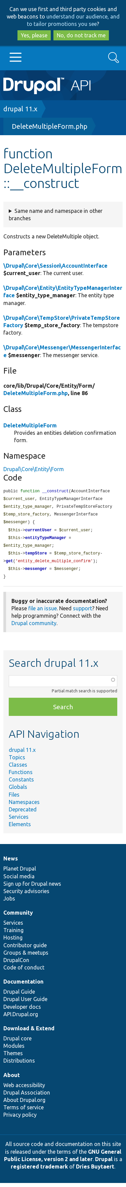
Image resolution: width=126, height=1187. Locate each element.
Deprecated (23, 813)
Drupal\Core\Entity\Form (33, 469)
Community (18, 917)
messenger (36, 572)
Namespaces (24, 806)
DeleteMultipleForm (30, 425)
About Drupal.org (24, 1104)
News (10, 862)
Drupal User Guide (25, 1003)
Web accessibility (24, 1089)
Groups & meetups (25, 957)
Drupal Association (26, 1097)
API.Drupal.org (20, 1018)
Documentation (23, 986)
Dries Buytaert (95, 1170)
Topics (17, 761)
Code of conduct (23, 971)
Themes (13, 1057)
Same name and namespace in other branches (55, 214)
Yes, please (34, 35)
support (82, 612)
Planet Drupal (19, 873)
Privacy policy (20, 1119)
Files (14, 799)
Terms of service (23, 1111)
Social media (19, 880)
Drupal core (17, 1042)
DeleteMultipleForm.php (49, 126)
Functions (21, 776)
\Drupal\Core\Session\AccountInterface (55, 266)
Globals (18, 791)
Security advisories (26, 895)
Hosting (13, 942)
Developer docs (22, 1011)
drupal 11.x (20, 109)
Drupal (104, 1163)
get (9, 564)
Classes (18, 769)
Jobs (9, 902)
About (11, 1079)
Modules (14, 1050)
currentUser (38, 532)
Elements (20, 828)
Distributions (19, 1065)
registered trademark (39, 1170)
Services (19, 821)
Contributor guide (25, 949)
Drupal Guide (19, 996)
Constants (21, 783)
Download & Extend (28, 1032)
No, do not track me (81, 35)
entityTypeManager (45, 540)
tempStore (36, 556)
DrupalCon (16, 964)
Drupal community (33, 627)
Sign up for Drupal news (32, 888)
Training (13, 934)
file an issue (42, 612)
